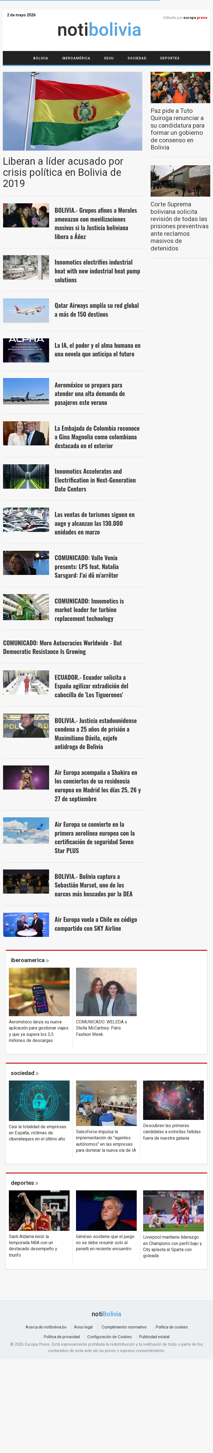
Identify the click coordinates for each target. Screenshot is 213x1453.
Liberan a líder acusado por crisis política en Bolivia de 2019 (63, 172)
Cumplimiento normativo (124, 1327)
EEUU (109, 58)
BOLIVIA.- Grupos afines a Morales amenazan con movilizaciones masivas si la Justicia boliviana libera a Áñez (96, 223)
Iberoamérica (76, 58)
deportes (22, 1183)
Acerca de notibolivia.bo (46, 1327)
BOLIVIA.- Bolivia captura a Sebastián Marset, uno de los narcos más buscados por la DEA (94, 885)
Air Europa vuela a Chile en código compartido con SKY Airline (96, 923)
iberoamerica (28, 960)
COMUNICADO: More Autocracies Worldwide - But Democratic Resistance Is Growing (62, 647)
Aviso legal (83, 1327)
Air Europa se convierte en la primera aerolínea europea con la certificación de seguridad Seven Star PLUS (95, 837)
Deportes (170, 58)
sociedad (22, 1073)
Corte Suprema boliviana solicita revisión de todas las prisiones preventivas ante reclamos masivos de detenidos (180, 226)
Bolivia (40, 58)
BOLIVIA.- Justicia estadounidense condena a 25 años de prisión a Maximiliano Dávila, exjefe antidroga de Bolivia (96, 733)
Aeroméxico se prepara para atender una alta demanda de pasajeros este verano (90, 393)
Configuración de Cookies (109, 1337)
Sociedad (137, 58)
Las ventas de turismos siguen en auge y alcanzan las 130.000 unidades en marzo (95, 523)
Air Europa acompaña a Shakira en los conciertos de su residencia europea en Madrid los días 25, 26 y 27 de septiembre (98, 785)
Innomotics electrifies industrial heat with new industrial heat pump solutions (97, 270)
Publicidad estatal (154, 1337)
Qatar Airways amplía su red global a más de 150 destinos (97, 309)
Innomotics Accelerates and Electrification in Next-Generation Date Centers (95, 479)
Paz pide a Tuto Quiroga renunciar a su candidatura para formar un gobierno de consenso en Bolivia (178, 129)
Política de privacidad (62, 1337)
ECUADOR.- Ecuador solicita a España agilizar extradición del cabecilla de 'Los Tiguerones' (91, 686)
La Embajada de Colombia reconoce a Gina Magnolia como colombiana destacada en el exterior (97, 437)
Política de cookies (172, 1327)
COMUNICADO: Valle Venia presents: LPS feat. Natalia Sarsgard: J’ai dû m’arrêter (87, 566)
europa (195, 17)
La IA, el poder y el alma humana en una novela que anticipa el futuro (98, 349)
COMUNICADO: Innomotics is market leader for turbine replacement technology (89, 609)
